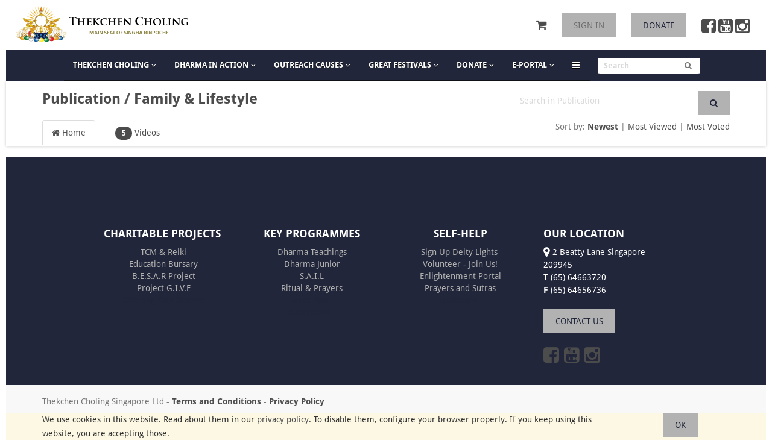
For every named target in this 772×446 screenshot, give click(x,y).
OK (680, 425)
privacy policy (283, 419)
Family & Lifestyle (196, 98)
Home (69, 132)
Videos (137, 133)
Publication (81, 98)
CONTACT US (579, 321)
